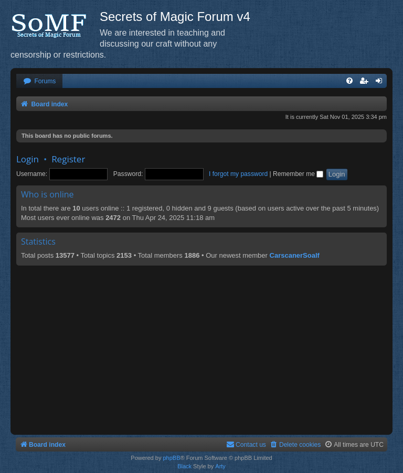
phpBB (171, 458)
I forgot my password (238, 174)
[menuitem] (39, 81)
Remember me (298, 174)
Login (27, 159)
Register (68, 159)
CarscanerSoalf (295, 255)
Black (184, 466)
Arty (220, 466)
